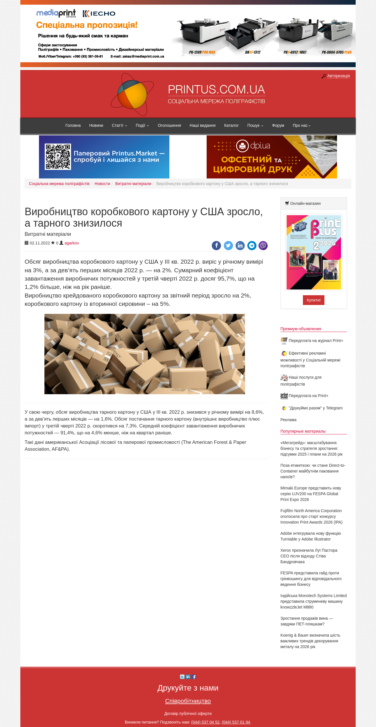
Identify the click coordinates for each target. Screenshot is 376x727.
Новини (96, 125)
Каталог (231, 125)
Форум (278, 125)
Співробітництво (188, 700)
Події (142, 125)
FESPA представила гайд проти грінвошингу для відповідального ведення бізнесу (311, 579)
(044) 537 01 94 (236, 722)
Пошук (255, 125)
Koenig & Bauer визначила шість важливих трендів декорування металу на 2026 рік (310, 641)
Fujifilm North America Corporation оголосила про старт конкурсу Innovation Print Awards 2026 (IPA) (312, 516)
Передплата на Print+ (305, 395)
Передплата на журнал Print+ (312, 340)
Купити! (314, 300)
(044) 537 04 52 (205, 722)
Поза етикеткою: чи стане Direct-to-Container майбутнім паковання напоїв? (313, 471)
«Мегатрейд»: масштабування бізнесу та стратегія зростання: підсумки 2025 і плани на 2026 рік (312, 448)
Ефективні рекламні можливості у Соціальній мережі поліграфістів (310, 359)
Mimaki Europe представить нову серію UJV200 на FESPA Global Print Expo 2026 (311, 494)
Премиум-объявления (301, 328)
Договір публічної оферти (187, 713)
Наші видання (203, 125)
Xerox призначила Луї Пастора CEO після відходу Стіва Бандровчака (309, 556)
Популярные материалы (303, 431)
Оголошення (169, 125)
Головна (73, 125)
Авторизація (338, 75)
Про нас (302, 125)
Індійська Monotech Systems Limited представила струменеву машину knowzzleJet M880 (314, 601)
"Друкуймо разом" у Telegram (312, 408)
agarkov (71, 243)
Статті (119, 125)
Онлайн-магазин (305, 203)
